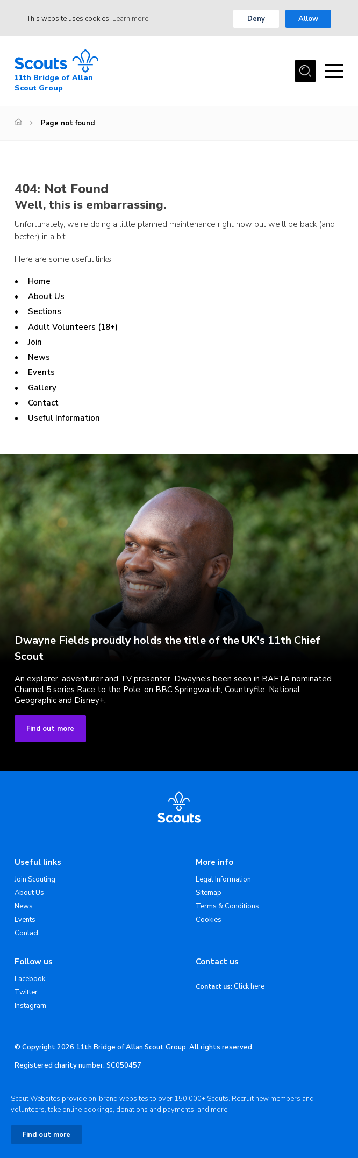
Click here (249, 986)
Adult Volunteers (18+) (73, 327)
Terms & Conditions (227, 906)
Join (35, 342)
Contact (43, 402)
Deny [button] (256, 19)
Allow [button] (308, 19)
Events (41, 372)
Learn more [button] (130, 19)
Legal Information (223, 879)
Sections (44, 311)
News (39, 357)
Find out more (50, 729)
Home (39, 281)
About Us (46, 296)
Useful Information (64, 418)
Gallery (42, 387)
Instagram (30, 1006)
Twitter (26, 992)
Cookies (208, 920)
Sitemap (208, 893)
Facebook (30, 979)
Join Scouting (35, 879)
